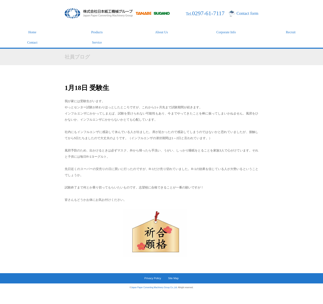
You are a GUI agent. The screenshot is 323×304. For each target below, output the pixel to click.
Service (97, 42)
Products (97, 32)
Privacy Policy (152, 278)
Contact (32, 42)
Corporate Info (226, 32)
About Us (161, 32)
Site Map (173, 278)
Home (32, 32)
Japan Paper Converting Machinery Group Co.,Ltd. (154, 287)
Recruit (291, 32)
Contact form (247, 13)
